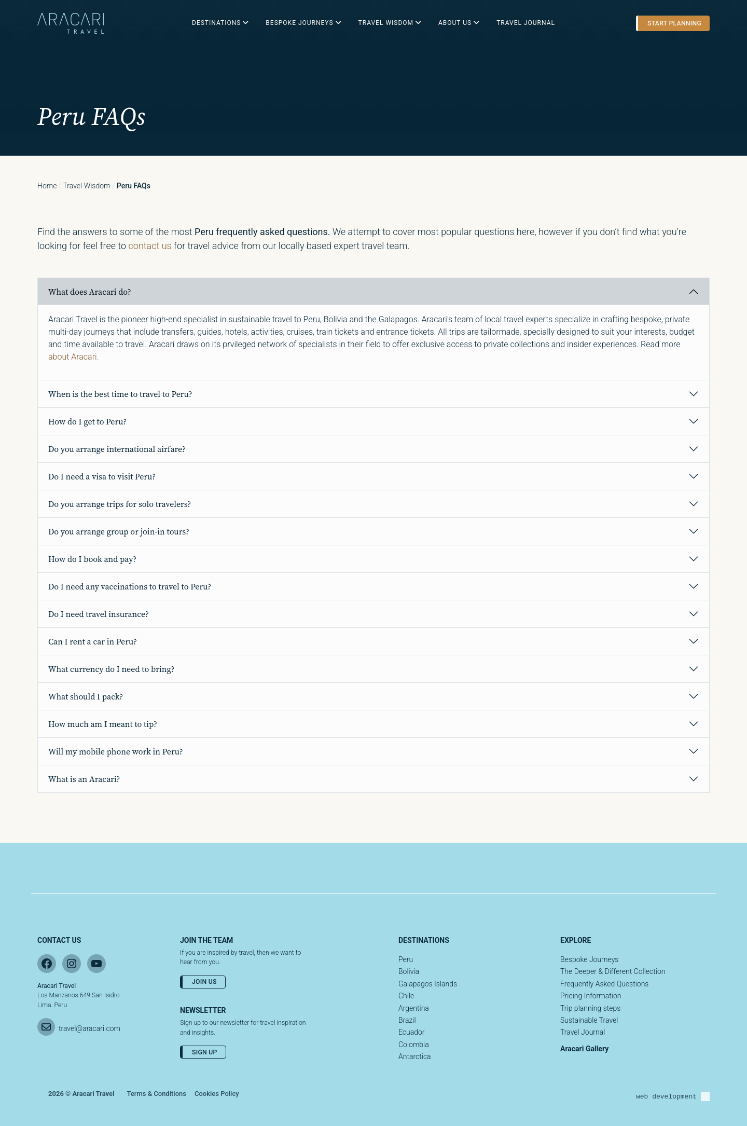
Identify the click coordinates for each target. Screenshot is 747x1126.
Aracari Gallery (584, 1049)
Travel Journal (582, 1032)
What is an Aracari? (84, 779)
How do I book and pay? (92, 559)
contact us (150, 245)
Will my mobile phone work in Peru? (115, 751)
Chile (406, 996)
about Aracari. (73, 357)
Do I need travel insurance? (98, 614)
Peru (405, 959)
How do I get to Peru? (87, 421)
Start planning (674, 23)
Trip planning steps (590, 1008)
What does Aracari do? (89, 291)
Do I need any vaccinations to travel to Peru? (129, 586)
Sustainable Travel (589, 1020)
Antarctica (414, 1056)
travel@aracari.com (89, 1028)
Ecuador (411, 1032)
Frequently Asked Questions (604, 984)
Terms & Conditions (156, 1093)
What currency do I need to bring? (111, 669)
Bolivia (408, 971)
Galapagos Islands (427, 984)
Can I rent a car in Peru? (92, 641)
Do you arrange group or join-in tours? (118, 531)
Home (47, 186)
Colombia (413, 1044)
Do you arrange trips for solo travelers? (119, 504)
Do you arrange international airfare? (117, 449)
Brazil (407, 1020)
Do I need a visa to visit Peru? (102, 476)
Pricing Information (590, 996)
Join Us (204, 981)
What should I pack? (85, 696)
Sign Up (204, 1052)
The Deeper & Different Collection (612, 971)
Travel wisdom (86, 186)
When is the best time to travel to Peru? (120, 394)
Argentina (413, 1008)
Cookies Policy (217, 1093)
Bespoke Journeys (589, 959)
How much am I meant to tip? (102, 724)
